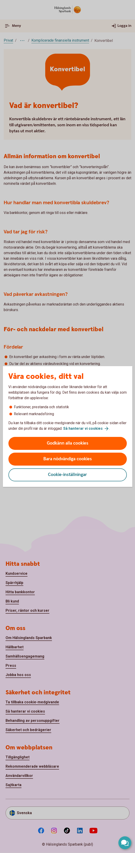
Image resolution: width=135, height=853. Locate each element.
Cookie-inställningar (67, 475)
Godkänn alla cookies (67, 443)
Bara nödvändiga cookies (67, 459)
